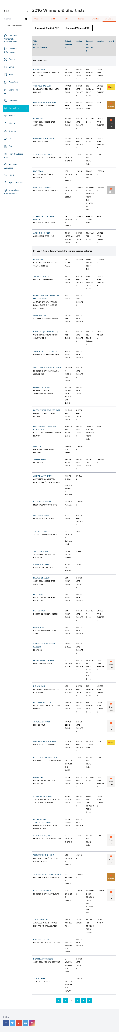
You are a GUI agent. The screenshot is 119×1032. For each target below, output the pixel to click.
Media (12, 115)
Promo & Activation (10, 166)
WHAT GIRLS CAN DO (42, 187)
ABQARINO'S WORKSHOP (43, 138)
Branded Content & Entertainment (10, 38)
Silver (67, 19)
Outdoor (12, 131)
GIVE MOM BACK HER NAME (44, 102)
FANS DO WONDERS (41, 387)
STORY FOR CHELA (41, 564)
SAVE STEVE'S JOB (41, 515)
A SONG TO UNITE (41, 532)
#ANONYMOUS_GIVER (42, 155)
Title (35, 41)
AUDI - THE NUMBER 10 (43, 233)
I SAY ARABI (38, 171)
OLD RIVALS (38, 594)
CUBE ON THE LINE (41, 939)
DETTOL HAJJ (39, 611)
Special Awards (16, 182)
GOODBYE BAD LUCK (42, 86)
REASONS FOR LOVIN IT (43, 502)
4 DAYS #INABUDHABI (42, 796)
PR (10, 138)
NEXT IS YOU (38, 260)
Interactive (14, 108)
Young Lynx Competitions (11, 192)
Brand (35, 44)
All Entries (109, 19)
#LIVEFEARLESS (39, 459)
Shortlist (95, 19)
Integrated (13, 100)
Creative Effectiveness (10, 50)
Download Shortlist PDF (47, 28)
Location (79, 41)
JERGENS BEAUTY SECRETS (45, 351)
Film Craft (13, 82)
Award (111, 41)
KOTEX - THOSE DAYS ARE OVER (46, 410)
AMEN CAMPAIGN (40, 920)
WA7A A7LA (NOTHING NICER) (45, 332)
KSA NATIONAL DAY (41, 578)
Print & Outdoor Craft (13, 156)
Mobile (12, 123)
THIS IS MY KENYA (40, 551)
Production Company (89, 46)
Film (11, 74)
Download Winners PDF (77, 28)
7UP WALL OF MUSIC (41, 722)
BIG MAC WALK (39, 69)
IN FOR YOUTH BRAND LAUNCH (46, 758)
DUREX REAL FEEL (41, 627)
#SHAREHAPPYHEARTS (42, 476)
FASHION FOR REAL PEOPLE (45, 660)
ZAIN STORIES (39, 978)
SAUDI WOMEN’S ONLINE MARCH (47, 874)
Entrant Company (68, 44)
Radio (11, 175)
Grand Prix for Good (12, 92)
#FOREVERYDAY (40, 315)
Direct (11, 67)
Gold (53, 19)
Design (12, 59)
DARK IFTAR (38, 119)
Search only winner (15, 26)
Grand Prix (38, 19)
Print (11, 146)
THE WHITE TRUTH (41, 276)
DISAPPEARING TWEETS (43, 959)
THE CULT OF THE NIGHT (43, 855)
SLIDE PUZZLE (39, 446)
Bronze (81, 19)
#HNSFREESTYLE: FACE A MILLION (47, 368)
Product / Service (40, 47)
